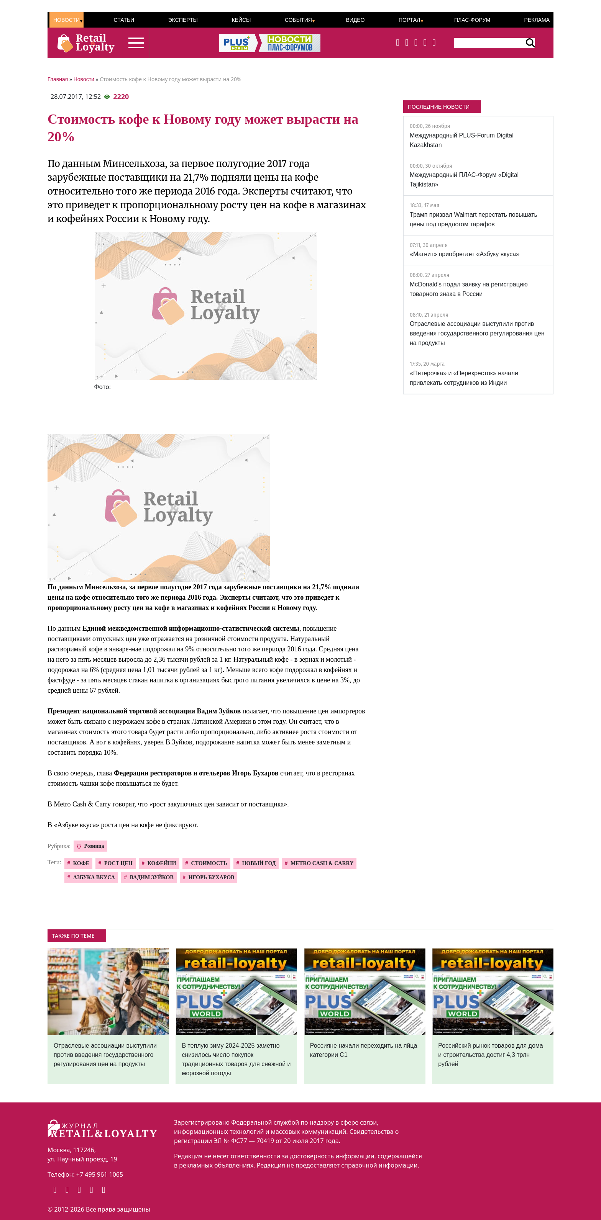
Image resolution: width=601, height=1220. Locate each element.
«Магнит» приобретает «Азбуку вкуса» (464, 254)
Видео (355, 20)
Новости (66, 20)
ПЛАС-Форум (472, 20)
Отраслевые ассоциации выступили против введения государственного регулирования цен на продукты (477, 333)
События (298, 20)
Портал (409, 20)
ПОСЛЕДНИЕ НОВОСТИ (439, 107)
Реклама (537, 20)
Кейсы (241, 20)
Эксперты (183, 20)
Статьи (123, 20)
